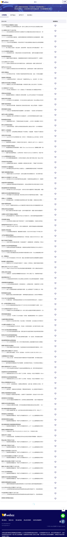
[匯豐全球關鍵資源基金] (22, 430)
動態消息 (11, 520)
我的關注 (29, 15)
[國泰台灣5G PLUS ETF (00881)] (22, 267)
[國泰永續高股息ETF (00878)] (22, 367)
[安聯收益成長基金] (22, 94)
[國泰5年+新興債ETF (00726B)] (22, 178)
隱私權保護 (19, 520)
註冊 (64, 1)
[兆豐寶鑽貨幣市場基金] (22, 356)
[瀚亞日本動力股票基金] (22, 115)
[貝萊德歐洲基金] (22, 220)
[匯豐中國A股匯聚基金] (22, 151)
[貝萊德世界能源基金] (22, 162)
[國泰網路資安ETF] (22, 278)
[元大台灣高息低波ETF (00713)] (22, 309)
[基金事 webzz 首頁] (4, 2)
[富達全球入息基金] (22, 435)
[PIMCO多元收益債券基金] (22, 299)
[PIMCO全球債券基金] (22, 472)
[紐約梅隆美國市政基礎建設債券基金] (22, 425)
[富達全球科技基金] (22, 99)
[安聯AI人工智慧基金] (22, 199)
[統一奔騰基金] (22, 257)
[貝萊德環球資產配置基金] (22, 362)
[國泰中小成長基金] (22, 130)
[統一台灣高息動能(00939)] (22, 304)
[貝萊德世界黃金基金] (22, 46)
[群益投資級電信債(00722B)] (22, 251)
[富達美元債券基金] (22, 78)
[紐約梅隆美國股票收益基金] (22, 409)
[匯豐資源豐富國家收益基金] (22, 482)
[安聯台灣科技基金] (22, 272)
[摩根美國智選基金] (22, 314)
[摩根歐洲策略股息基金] (22, 498)
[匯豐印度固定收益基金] (22, 346)
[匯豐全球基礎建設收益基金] (22, 393)
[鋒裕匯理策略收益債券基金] (22, 341)
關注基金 (4, 520)
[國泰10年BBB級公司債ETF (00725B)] (22, 461)
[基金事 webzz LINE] (63, 516)
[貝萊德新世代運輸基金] (22, 167)
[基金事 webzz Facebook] (60, 522)
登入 (35, 2)
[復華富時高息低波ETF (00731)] (22, 225)
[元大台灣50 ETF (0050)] (22, 62)
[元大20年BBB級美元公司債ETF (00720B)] (22, 456)
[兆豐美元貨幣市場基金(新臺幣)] (22, 214)
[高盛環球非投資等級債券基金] (22, 372)
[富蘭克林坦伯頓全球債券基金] (22, 477)
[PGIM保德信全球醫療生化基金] (22, 25)
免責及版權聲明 (37, 520)
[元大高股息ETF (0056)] (22, 88)
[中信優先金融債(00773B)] (22, 325)
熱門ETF (21, 15)
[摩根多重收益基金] (22, 388)
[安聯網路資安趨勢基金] (22, 283)
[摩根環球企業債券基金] (22, 414)
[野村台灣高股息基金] (22, 125)
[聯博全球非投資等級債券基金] (22, 335)
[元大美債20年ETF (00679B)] (22, 31)
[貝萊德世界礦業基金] (22, 288)
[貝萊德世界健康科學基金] (22, 146)
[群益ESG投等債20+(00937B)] (22, 451)
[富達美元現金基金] (22, 230)
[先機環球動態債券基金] (22, 320)
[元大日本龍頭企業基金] (22, 52)
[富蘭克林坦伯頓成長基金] (22, 404)
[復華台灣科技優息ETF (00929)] (22, 351)
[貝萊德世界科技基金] (22, 36)
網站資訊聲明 (27, 520)
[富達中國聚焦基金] (22, 204)
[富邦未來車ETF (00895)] (22, 41)
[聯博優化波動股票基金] (22, 262)
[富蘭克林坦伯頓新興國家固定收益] (22, 193)
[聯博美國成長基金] (22, 120)
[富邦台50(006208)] (22, 67)
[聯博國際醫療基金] (22, 57)
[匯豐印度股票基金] (22, 104)
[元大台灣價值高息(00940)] (22, 157)
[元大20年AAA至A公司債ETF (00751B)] (22, 488)
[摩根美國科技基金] (22, 109)
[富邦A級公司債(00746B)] (22, 446)
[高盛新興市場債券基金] (22, 183)
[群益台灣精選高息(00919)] (22, 383)
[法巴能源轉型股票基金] (22, 236)
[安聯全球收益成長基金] (22, 209)
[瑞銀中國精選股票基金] (22, 172)
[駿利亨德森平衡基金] (22, 241)
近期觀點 (4, 15)
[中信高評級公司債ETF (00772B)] (22, 493)
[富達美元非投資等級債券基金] (22, 246)
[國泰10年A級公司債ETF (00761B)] (22, 467)
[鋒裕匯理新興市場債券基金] (22, 188)
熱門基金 (12, 15)
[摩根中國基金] (22, 73)
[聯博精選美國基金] (22, 141)
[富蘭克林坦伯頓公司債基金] (22, 83)
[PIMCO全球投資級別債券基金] (22, 330)
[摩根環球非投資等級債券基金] (22, 377)
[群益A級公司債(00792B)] (22, 440)
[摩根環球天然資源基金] (22, 398)
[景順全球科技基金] (22, 136)
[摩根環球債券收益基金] (22, 419)
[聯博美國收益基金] (22, 293)
